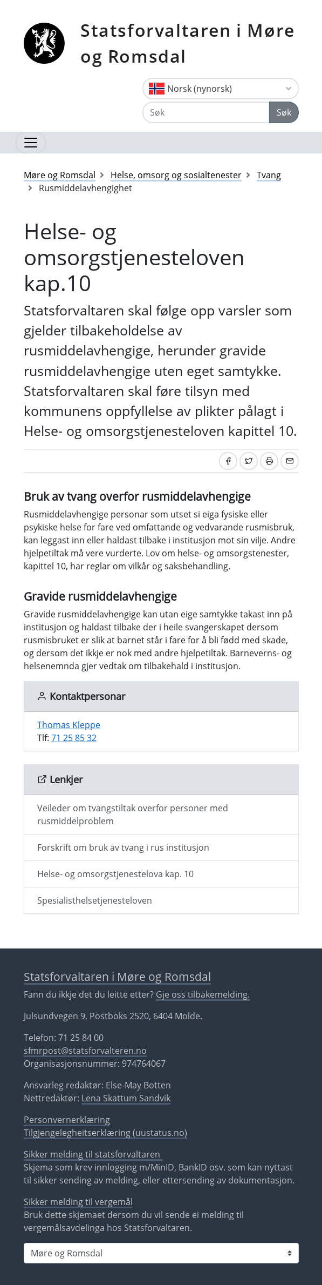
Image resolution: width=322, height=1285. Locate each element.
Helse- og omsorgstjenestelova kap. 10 (115, 874)
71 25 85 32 (74, 738)
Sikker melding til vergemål (78, 1202)
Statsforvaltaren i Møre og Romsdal (187, 43)
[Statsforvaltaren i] (161, 1253)
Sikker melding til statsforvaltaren (93, 1154)
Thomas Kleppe (68, 725)
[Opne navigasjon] (31, 142)
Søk (284, 112)
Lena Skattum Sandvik (125, 1098)
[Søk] (206, 112)
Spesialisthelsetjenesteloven (94, 900)
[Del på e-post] (289, 461)
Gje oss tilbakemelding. (203, 994)
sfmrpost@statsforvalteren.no (85, 1051)
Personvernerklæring (67, 1120)
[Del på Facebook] (228, 461)
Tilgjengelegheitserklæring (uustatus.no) (105, 1133)
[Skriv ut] (269, 461)
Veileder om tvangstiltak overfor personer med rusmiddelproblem (132, 814)
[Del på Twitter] (248, 461)
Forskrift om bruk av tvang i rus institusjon (123, 847)
